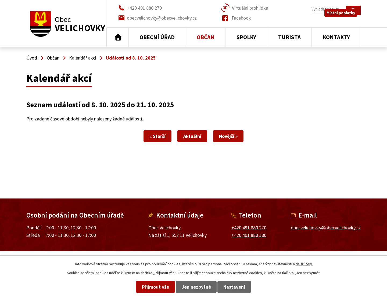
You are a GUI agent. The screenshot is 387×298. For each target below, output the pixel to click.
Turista (289, 37)
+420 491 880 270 (248, 228)
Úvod (117, 37)
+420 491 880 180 (248, 235)
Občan (205, 37)
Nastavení (247, 287)
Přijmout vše (143, 287)
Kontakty (336, 37)
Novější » (240, 136)
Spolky (246, 37)
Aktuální (192, 136)
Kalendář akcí (82, 58)
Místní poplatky (344, 21)
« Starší (145, 136)
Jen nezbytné (196, 287)
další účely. (304, 264)
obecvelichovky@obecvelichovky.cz (326, 228)
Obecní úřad (157, 37)
